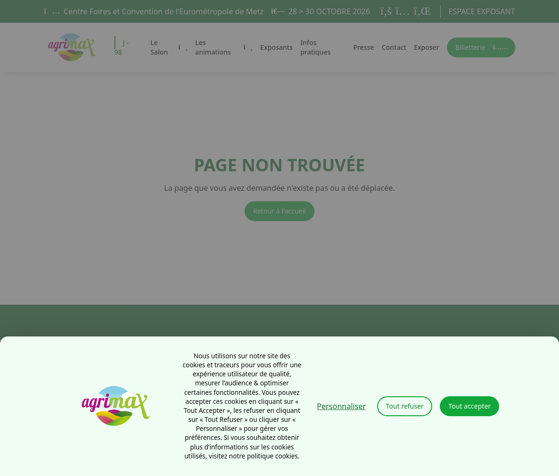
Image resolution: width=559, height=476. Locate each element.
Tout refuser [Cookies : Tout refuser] (405, 406)
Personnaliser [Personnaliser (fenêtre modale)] (341, 406)
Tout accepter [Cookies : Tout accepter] (469, 406)
